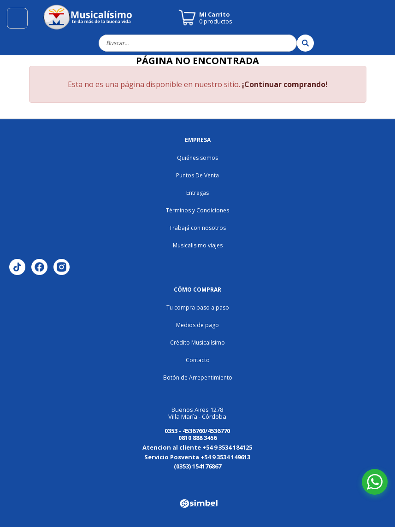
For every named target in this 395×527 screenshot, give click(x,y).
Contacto (198, 360)
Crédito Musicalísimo (197, 342)
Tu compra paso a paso (197, 307)
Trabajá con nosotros (197, 228)
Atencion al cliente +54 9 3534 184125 (197, 447)
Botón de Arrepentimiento (197, 377)
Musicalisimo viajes (198, 245)
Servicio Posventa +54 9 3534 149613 (197, 457)
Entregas (197, 193)
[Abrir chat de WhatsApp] (375, 482)
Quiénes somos (197, 158)
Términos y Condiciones (197, 210)
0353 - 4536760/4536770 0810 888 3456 (197, 434)
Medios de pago (197, 325)
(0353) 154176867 (197, 466)
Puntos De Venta (197, 175)
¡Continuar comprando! (285, 84)
